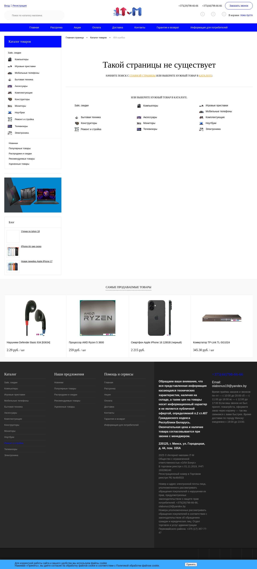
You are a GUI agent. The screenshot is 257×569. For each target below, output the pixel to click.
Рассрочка (56, 27)
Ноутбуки (207, 123)
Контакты (139, 27)
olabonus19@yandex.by (229, 386)
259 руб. (77, 350)
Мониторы (146, 123)
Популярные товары (20, 148)
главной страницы (143, 75)
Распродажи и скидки (20, 153)
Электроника (210, 129)
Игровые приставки (213, 105)
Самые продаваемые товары (128, 287)
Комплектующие (212, 117)
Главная (34, 27)
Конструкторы (86, 123)
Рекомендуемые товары (22, 158)
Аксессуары (147, 117)
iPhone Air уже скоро (31, 246)
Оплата (96, 27)
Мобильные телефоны (215, 111)
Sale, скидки (82, 105)
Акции (77, 27)
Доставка (117, 27)
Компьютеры (147, 106)
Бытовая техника (88, 117)
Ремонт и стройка (88, 129)
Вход (7, 5)
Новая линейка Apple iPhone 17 (36, 261)
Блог (11, 222)
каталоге (205, 75)
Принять (191, 564)
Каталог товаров (33, 41)
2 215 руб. (138, 350)
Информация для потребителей (209, 27)
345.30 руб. (203, 350)
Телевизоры (147, 129)
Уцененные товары (19, 164)
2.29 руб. (15, 350)
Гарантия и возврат (168, 27)
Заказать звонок (239, 5)
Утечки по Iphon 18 (30, 231)
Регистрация (20, 5)
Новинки (13, 143)
